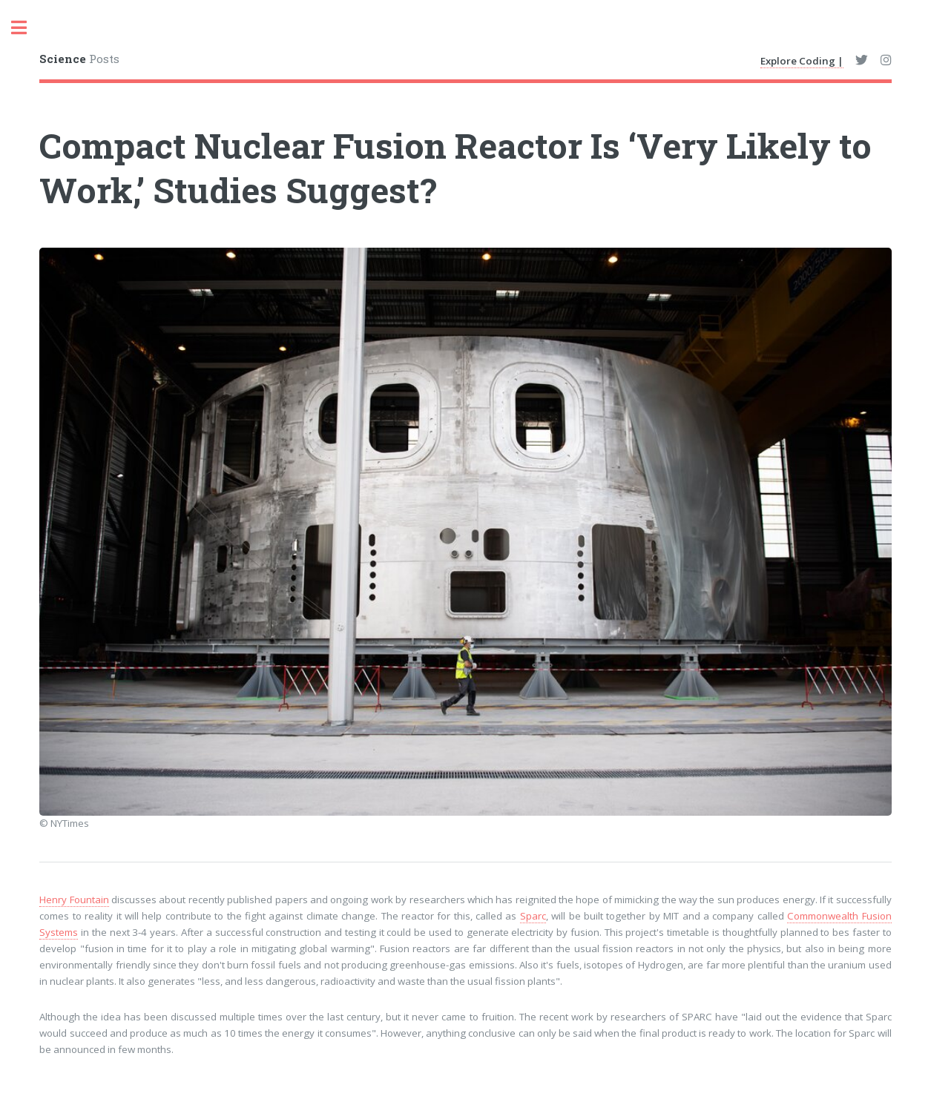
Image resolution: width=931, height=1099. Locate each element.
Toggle (26, 28)
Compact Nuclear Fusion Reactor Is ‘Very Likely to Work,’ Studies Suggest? (455, 168)
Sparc (533, 916)
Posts (79, 58)
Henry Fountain (73, 899)
